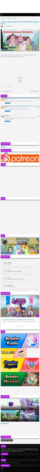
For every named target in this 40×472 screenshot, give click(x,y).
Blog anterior (20, 77)
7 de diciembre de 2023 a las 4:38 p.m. (15, 115)
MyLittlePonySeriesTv (12, 462)
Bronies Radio (3, 147)
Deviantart (20, 80)
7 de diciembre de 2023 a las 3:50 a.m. (14, 98)
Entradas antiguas (34, 91)
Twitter (20, 82)
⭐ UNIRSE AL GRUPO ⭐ (6, 253)
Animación (3, 18)
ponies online (14, 18)
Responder (7, 103)
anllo (8, 270)
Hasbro (23, 451)
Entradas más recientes (6, 91)
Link (20, 79)
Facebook (2, 468)
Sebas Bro (18, 462)
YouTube (2, 470)
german (6, 98)
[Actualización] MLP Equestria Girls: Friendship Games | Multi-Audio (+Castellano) (18, 319)
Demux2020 (7, 115)
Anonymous (10, 262)
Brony (9, 18)
